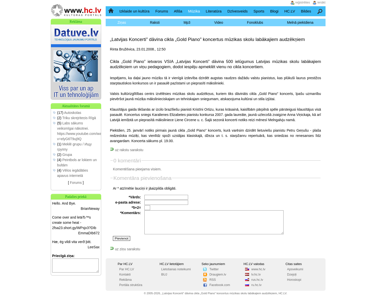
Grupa (67, 155)
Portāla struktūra (130, 285)
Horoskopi (294, 280)
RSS (212, 280)
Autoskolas (72, 113)
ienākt (322, 2)
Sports (259, 11)
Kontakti (125, 274)
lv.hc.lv (256, 274)
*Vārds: (135, 197)
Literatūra (214, 11)
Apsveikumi (295, 269)
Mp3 (187, 22)
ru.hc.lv (256, 285)
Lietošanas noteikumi (176, 269)
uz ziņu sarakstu (125, 249)
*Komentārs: (130, 213)
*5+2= (136, 208)
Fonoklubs (255, 22)
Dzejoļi (292, 274)
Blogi (274, 11)
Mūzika (194, 11)
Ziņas (121, 22)
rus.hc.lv (257, 280)
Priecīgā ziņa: (63, 256)
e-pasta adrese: (128, 202)
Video (218, 22)
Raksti (155, 22)
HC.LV (289, 11)
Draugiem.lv (217, 274)
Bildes (306, 11)
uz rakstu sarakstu (126, 150)
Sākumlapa (111, 11)
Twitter (214, 269)
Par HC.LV (126, 269)
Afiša (178, 11)
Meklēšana (320, 11)
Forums (161, 11)
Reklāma (125, 280)
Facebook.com (219, 285)
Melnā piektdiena (300, 22)
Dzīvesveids (237, 11)
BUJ (164, 274)
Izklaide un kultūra (134, 11)
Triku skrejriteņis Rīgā (79, 118)
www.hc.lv (258, 269)
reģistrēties (302, 2)
